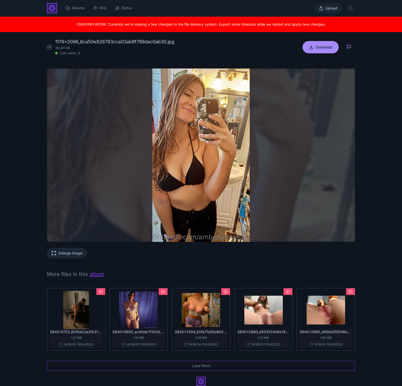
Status (123, 8)
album (96, 274)
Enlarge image (70, 253)
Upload (331, 8)
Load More (201, 365)
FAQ (99, 8)
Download (324, 47)
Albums (75, 8)
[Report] (349, 47)
